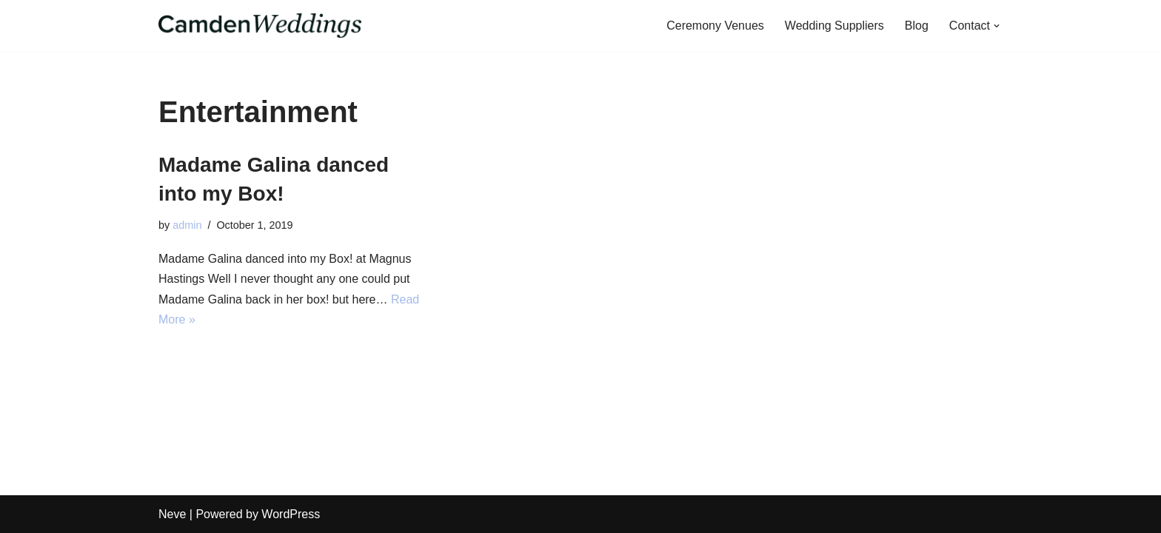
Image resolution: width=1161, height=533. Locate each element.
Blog (917, 25)
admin (187, 225)
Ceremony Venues (715, 25)
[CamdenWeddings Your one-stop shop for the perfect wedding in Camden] (259, 25)
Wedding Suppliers (834, 25)
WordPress (290, 514)
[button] (997, 26)
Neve (172, 514)
